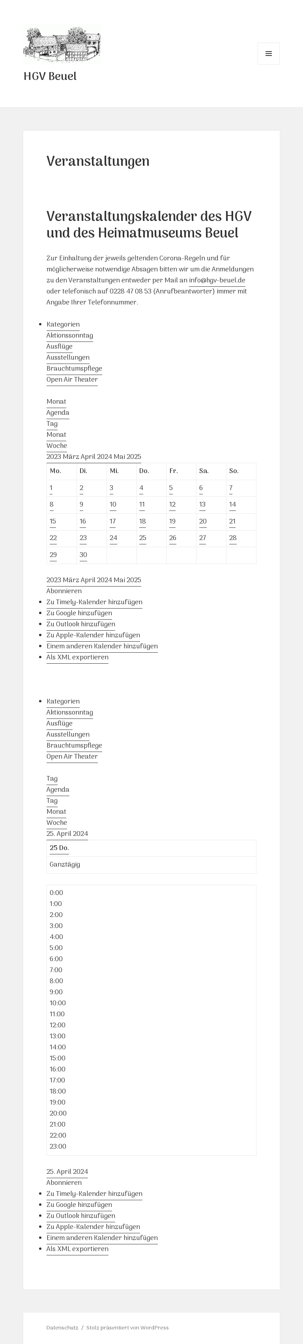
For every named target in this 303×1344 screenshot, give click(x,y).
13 (202, 504)
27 (202, 538)
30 (83, 555)
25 (142, 538)
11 (142, 504)
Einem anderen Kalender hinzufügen (102, 646)
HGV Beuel (50, 77)
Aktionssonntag (70, 336)
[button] (64, 591)
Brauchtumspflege (74, 369)
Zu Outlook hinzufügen (81, 624)
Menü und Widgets (269, 64)
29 (53, 555)
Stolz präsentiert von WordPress (127, 1328)
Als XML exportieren (77, 657)
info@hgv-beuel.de (217, 280)
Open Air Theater (72, 380)
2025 (134, 457)
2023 (55, 457)
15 (53, 521)
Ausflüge (60, 347)
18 (142, 521)
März (72, 457)
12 (172, 504)
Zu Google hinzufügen (79, 613)
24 (113, 538)
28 (233, 538)
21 (232, 521)
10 (113, 504)
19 (172, 521)
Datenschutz (63, 1328)
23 (83, 538)
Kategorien (63, 324)
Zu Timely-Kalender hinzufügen (94, 602)
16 (83, 521)
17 (113, 521)
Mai (120, 457)
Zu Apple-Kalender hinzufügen (93, 635)
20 (203, 521)
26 (172, 538)
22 (53, 538)
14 (232, 504)
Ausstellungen (68, 358)
